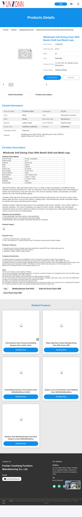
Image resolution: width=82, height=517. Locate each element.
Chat (61, 4)
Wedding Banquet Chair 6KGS (23, 289)
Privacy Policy (4, 502)
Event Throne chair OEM (13, 293)
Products (13, 30)
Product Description (44, 95)
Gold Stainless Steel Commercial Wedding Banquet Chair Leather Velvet (20, 344)
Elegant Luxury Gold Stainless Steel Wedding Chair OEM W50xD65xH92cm (61, 391)
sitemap (11, 500)
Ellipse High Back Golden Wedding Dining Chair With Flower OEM (61, 344)
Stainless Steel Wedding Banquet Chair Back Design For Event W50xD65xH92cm (20, 438)
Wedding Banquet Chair (26, 30)
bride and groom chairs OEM (50, 289)
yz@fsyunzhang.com (12, 479)
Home (5, 30)
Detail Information (15, 95)
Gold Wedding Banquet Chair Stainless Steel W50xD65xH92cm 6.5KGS (21, 391)
